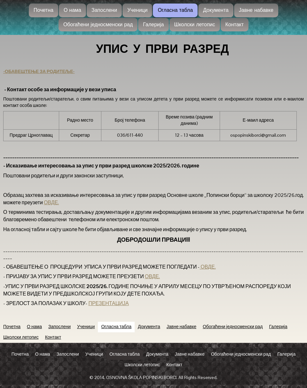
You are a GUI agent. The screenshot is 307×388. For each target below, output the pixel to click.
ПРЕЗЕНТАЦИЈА (108, 303)
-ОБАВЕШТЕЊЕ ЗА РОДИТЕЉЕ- (39, 71)
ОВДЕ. (51, 202)
